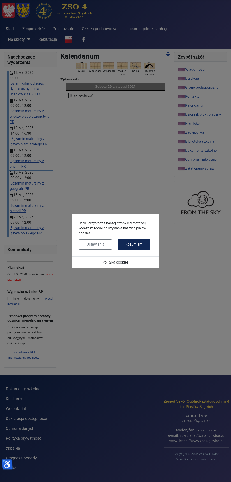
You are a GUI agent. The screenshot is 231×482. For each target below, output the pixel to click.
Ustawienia (95, 244)
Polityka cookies (115, 262)
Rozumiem (134, 244)
